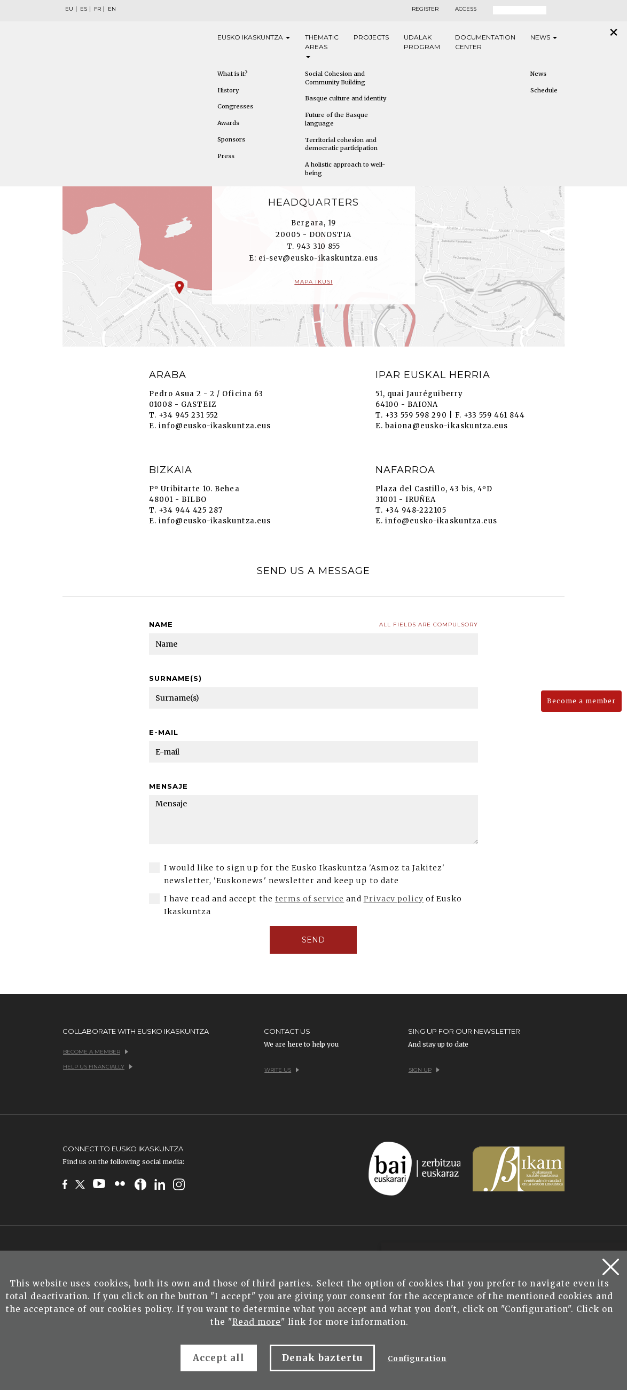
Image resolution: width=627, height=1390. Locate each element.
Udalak (422, 42)
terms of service (309, 899)
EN (112, 9)
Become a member (581, 701)
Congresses (235, 106)
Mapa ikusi (313, 281)
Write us (281, 1069)
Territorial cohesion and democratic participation (341, 144)
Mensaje (168, 786)
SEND (313, 940)
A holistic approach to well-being (345, 169)
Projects (371, 37)
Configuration (417, 1358)
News (543, 37)
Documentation (485, 42)
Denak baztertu (322, 1358)
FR (97, 9)
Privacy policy (394, 899)
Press (225, 156)
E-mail (163, 732)
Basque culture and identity (345, 98)
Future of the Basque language (336, 119)
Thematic (322, 45)
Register (425, 9)
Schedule (544, 90)
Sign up (424, 1069)
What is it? (232, 73)
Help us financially (97, 1066)
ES (83, 9)
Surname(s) (175, 678)
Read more (256, 1322)
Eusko (253, 37)
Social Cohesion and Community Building (335, 78)
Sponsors (231, 139)
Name (161, 624)
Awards (228, 123)
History (228, 90)
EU (69, 9)
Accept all (219, 1358)
